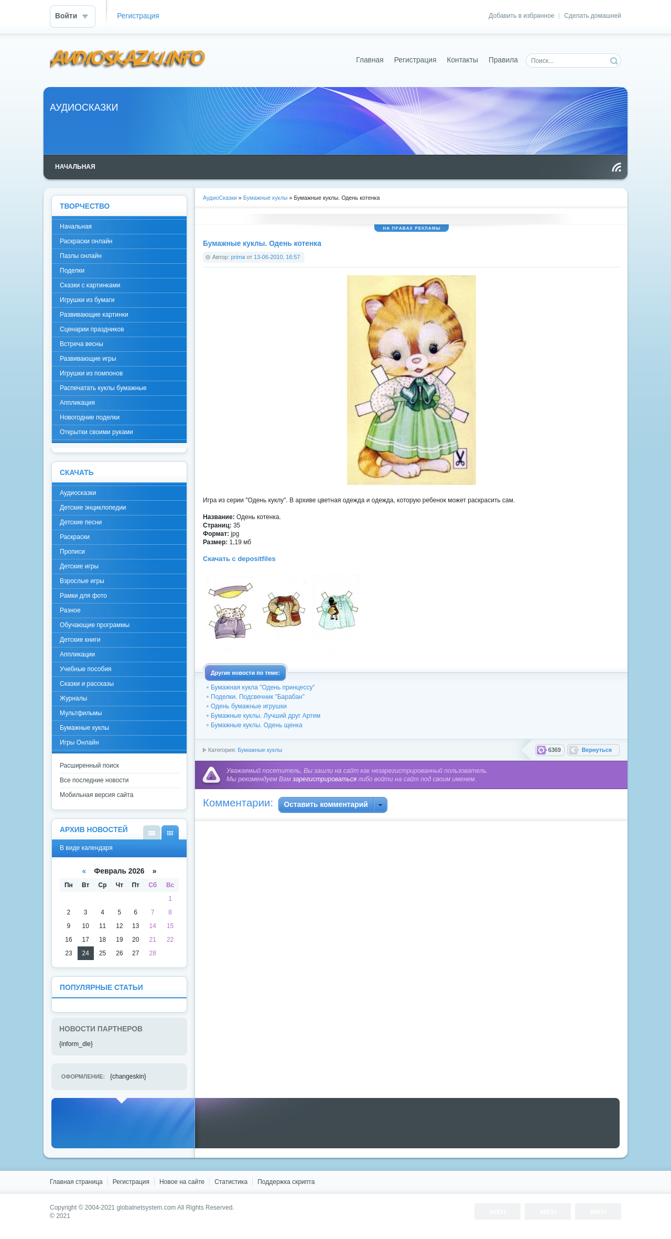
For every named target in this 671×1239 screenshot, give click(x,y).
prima (238, 257)
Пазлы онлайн (81, 256)
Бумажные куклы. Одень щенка (256, 725)
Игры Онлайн (79, 742)
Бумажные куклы (259, 750)
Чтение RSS (616, 167)
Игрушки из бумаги (87, 300)
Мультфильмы (81, 713)
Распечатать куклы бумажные (103, 388)
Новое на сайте (181, 1182)
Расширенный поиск (89, 765)
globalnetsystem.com (146, 1207)
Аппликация (77, 402)
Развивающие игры (88, 358)
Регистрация (138, 16)
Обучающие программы (94, 625)
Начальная (76, 226)
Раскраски (75, 537)
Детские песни (81, 522)
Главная (370, 60)
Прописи (72, 551)
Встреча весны (81, 344)
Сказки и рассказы (87, 683)
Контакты (462, 60)
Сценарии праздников (92, 329)
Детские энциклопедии (93, 507)
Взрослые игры (82, 581)
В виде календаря (170, 832)
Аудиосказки (78, 493)
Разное (70, 610)
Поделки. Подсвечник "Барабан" (258, 697)
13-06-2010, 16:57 (277, 257)
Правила (503, 60)
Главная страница (76, 1182)
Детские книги (80, 639)
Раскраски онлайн (86, 241)
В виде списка (151, 832)
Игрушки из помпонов (91, 373)
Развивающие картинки (94, 314)
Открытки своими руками (96, 432)
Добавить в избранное (521, 15)
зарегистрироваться (324, 779)
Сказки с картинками (90, 285)
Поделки (72, 270)
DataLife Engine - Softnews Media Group (128, 60)
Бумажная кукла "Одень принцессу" (263, 687)
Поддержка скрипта (286, 1182)
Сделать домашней (592, 15)
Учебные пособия (86, 669)
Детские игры (79, 566)
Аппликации (77, 654)
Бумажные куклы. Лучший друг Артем (265, 715)
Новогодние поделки (90, 417)
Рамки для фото (83, 595)
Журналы (73, 698)
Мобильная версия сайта (96, 795)
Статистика (230, 1182)
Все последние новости (94, 780)
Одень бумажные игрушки (249, 706)
